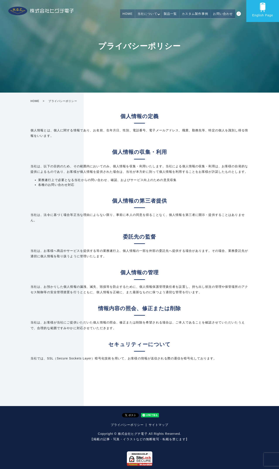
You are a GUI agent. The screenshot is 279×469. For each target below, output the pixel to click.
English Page (262, 15)
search (238, 15)
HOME (133, 15)
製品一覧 (174, 15)
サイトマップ (158, 425)
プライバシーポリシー (127, 425)
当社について (152, 15)
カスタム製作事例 (197, 15)
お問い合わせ (224, 15)
